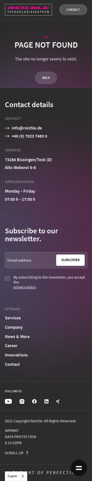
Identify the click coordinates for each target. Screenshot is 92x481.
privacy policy (24, 287)
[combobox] (16, 476)
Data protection (20, 436)
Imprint (12, 430)
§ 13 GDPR (13, 442)
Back (46, 77)
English (12, 476)
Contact (73, 9)
